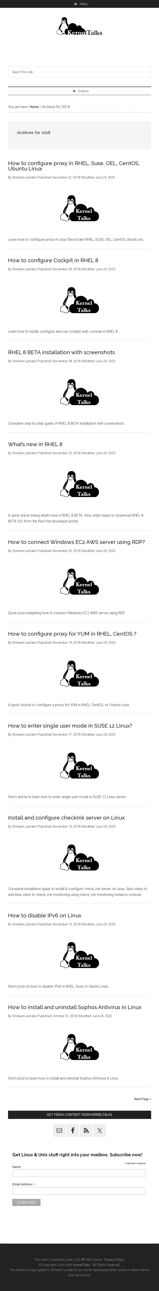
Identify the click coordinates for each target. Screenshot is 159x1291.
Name (16, 1167)
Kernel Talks (79, 27)
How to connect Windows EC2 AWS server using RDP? (76, 542)
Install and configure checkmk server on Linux (66, 817)
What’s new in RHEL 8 (35, 444)
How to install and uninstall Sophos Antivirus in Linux (74, 1007)
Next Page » (142, 1099)
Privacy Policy (114, 1259)
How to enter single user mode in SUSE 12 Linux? (70, 725)
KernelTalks (81, 1265)
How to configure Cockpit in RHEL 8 (53, 260)
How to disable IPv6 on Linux (44, 915)
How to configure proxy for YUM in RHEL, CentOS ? (72, 634)
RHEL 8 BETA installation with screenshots (61, 352)
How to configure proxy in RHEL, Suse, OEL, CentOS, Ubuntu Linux (74, 166)
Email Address (23, 1184)
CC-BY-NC (83, 1259)
